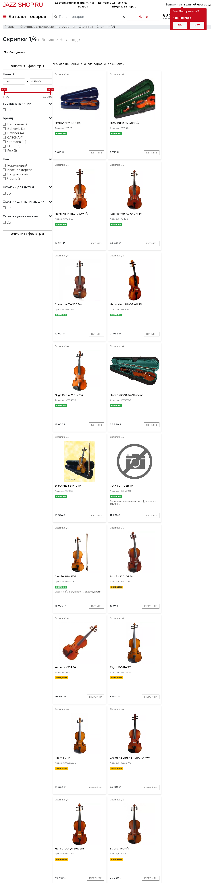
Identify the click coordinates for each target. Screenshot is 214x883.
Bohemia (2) (16, 130)
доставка (61, 2)
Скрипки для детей (18, 188)
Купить (96, 154)
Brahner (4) (15, 134)
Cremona (85, 829)
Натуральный (17, 175)
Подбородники (14, 53)
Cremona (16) (16, 143)
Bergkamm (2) (17, 125)
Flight (175, 829)
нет (197, 25)
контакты (104, 2)
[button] (27, 105)
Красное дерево (19, 171)
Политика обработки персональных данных (31, 877)
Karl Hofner (149, 829)
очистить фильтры (27, 67)
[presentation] (73, 829)
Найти (143, 16)
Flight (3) (13, 147)
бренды (120, 854)
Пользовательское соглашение (23, 873)
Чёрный (13, 180)
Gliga (164, 829)
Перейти (200, 429)
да (180, 25)
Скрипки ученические (20, 217)
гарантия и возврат (86, 4)
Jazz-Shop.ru (23, 4)
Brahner (132, 829)
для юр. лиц (123, 4)
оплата (73, 2)
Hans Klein (102, 829)
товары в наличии (17, 105)
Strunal (118, 829)
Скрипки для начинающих (23, 203)
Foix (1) (12, 152)
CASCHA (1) (15, 139)
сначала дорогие (95, 65)
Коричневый (17, 167)
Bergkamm (190, 829)
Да (9, 111)
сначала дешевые (67, 65)
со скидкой (118, 65)
